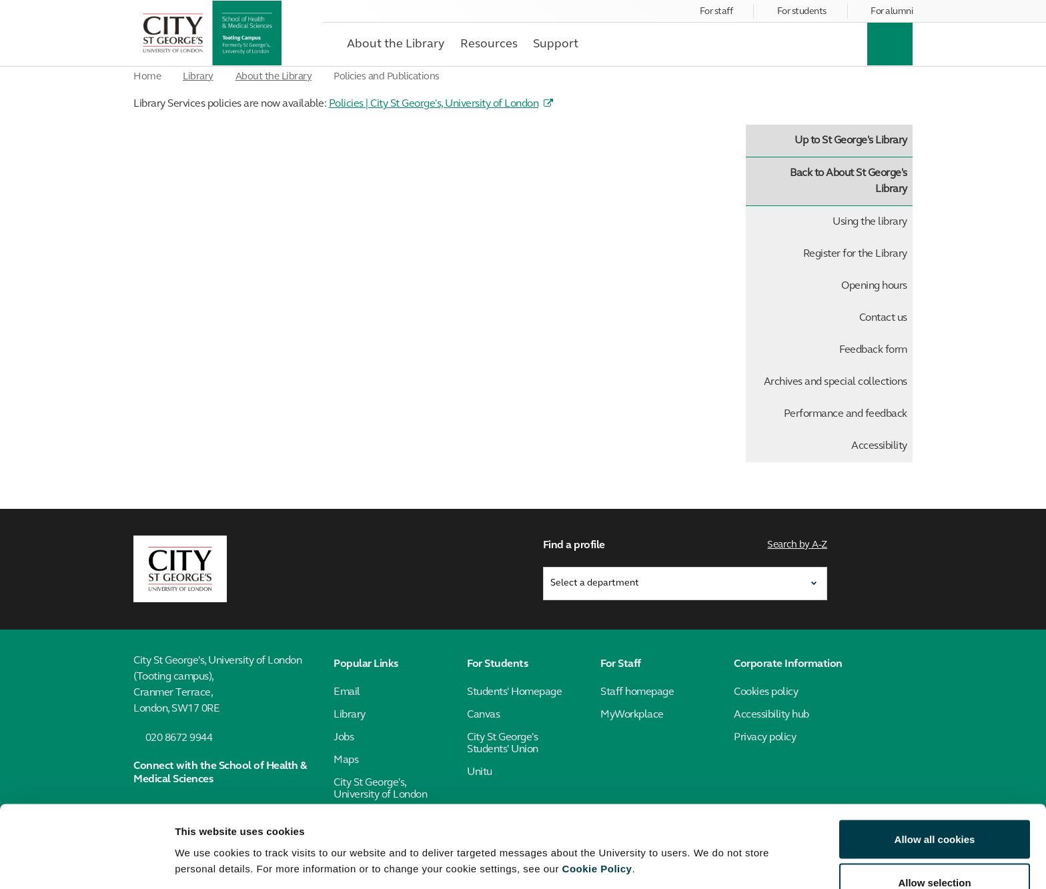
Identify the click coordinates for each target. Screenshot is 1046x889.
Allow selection (934, 810)
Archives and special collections (835, 382)
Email (347, 691)
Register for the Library (855, 254)
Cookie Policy (597, 795)
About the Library (273, 77)
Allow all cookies (935, 766)
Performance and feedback (845, 414)
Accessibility (879, 446)
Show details (700, 838)
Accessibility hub (771, 714)
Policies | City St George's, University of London (434, 104)
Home (147, 77)
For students (802, 12)
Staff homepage (637, 691)
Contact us (883, 318)
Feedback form (873, 350)
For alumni (892, 12)
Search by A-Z (798, 545)
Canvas (483, 714)
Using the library (870, 222)
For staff (716, 12)
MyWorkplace (632, 714)
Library (198, 77)
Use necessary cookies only (934, 853)
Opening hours (874, 286)
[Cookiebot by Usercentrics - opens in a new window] (86, 863)
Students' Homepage (514, 691)
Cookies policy (766, 691)
